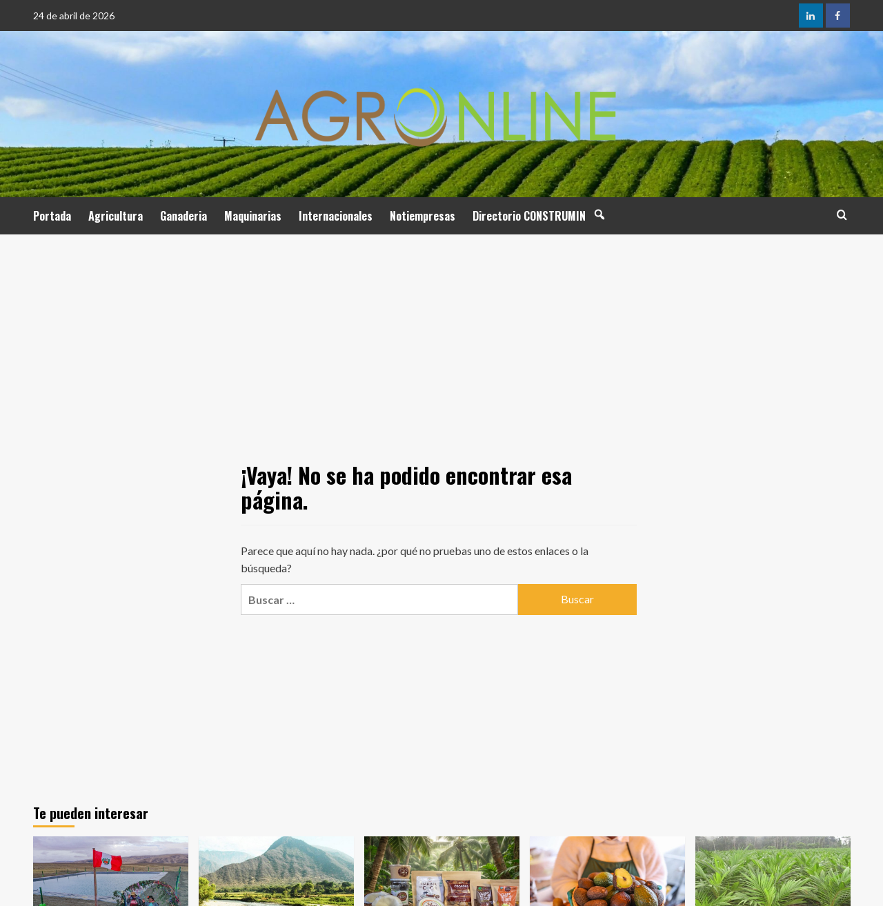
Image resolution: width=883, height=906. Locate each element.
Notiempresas (422, 216)
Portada (52, 216)
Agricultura (115, 216)
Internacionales (336, 216)
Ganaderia (183, 216)
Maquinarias (252, 216)
